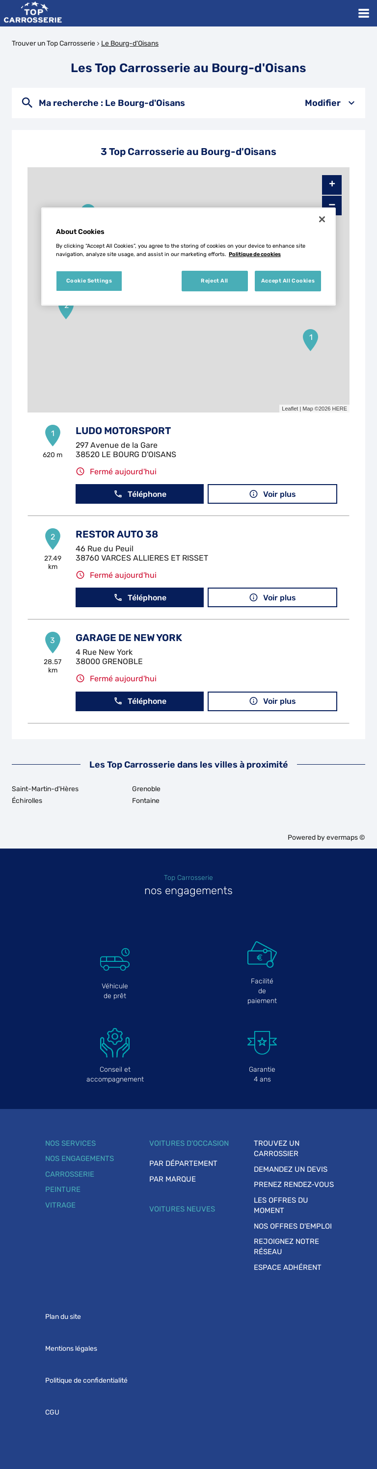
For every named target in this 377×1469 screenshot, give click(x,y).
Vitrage (60, 1205)
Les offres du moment (281, 1205)
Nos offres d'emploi (293, 1226)
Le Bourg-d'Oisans (130, 43)
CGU (52, 1412)
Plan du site (63, 1317)
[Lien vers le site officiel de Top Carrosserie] (32, 13)
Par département (183, 1163)
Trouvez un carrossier (276, 1148)
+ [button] (332, 185)
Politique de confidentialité (86, 1380)
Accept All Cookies (288, 280)
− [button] (331, 205)
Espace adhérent (288, 1267)
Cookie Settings (89, 280)
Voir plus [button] (272, 494)
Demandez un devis (290, 1169)
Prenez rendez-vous (294, 1184)
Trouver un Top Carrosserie (53, 43)
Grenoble (146, 789)
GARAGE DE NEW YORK (129, 638)
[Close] (322, 219)
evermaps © (345, 837)
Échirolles (27, 801)
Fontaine (146, 801)
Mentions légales (71, 1348)
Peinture (63, 1189)
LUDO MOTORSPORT (123, 431)
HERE (339, 409)
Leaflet (290, 409)
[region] (188, 256)
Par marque (172, 1179)
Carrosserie (69, 1174)
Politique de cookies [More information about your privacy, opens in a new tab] (255, 254)
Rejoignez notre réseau (286, 1246)
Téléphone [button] (139, 494)
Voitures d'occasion (189, 1143)
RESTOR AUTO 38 (117, 534)
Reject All (214, 280)
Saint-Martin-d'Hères (45, 789)
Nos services (70, 1143)
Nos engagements (79, 1158)
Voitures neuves (182, 1209)
